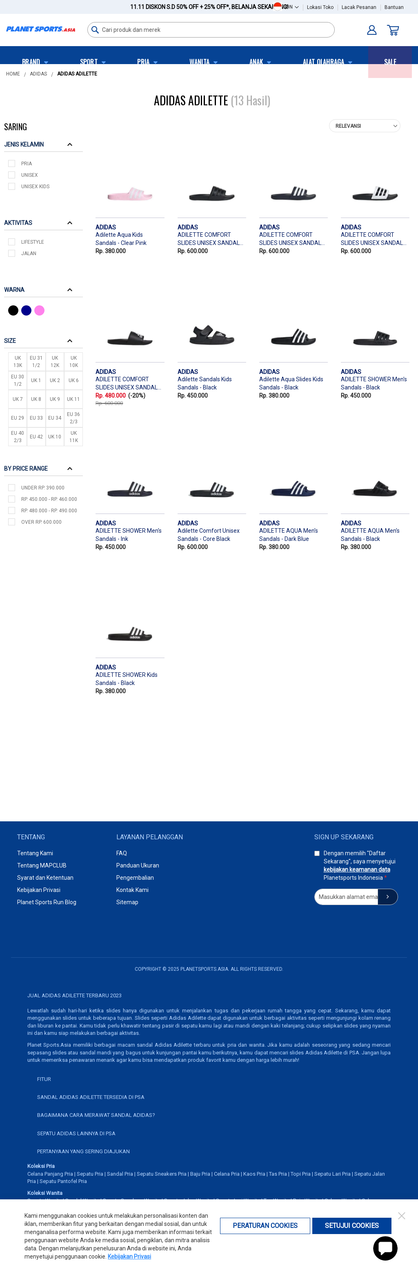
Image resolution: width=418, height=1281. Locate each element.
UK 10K (73, 361)
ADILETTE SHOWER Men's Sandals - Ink (129, 534)
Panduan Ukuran (137, 865)
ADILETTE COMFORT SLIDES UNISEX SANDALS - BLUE (292, 239)
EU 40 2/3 (17, 436)
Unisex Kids (35, 186)
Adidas (38, 74)
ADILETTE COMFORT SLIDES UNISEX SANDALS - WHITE (374, 239)
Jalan (28, 253)
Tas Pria (278, 1174)
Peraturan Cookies (265, 1226)
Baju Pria (200, 1174)
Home (13, 74)
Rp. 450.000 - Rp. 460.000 (49, 499)
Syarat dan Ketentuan (45, 877)
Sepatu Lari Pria (332, 1174)
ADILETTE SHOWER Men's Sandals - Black (374, 383)
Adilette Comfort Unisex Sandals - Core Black (209, 534)
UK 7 (18, 399)
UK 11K (73, 436)
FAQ (121, 853)
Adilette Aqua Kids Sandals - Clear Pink (121, 238)
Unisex (29, 175)
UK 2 (55, 380)
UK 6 (74, 380)
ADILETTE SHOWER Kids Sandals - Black (127, 679)
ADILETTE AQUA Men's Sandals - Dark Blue (288, 534)
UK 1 (36, 380)
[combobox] (211, 30)
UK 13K (17, 361)
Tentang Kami (35, 853)
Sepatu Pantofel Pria (63, 1181)
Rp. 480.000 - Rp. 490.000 (49, 511)
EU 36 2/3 (73, 418)
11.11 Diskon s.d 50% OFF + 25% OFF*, (209, 7)
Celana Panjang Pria (50, 1174)
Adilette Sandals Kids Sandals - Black (205, 383)
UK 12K (55, 361)
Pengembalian (135, 877)
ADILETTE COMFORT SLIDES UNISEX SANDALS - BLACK (210, 239)
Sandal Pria (120, 1174)
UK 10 (54, 437)
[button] (292, 7)
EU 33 (36, 418)
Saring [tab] (15, 126)
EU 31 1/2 (36, 361)
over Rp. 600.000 (41, 522)
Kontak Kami (132, 890)
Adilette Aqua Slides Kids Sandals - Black (291, 383)
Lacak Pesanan (359, 7)
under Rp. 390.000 (42, 488)
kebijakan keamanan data (357, 869)
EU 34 (54, 418)
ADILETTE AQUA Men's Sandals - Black (370, 534)
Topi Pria (301, 1174)
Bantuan (394, 7)
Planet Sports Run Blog (46, 902)
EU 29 (17, 418)
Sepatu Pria (90, 1174)
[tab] (43, 144)
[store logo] (40, 29)
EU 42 (36, 437)
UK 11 (73, 399)
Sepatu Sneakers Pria (162, 1174)
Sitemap (127, 902)
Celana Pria (227, 1174)
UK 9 (55, 399)
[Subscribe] (388, 897)
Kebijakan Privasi (38, 890)
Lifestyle (32, 242)
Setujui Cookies (352, 1226)
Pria (26, 164)
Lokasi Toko (320, 7)
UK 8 (36, 399)
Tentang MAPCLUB (42, 865)
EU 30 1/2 (17, 380)
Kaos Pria (254, 1174)
